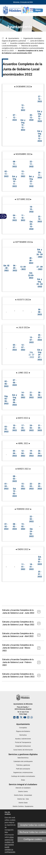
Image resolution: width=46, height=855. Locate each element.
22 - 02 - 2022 (31, 519)
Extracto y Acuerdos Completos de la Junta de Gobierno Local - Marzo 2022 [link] (18, 648)
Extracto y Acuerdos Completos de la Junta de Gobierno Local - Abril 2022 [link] (18, 634)
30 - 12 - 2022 (40, 138)
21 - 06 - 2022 (31, 395)
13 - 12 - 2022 (23, 107)
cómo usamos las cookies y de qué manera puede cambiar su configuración (10, 844)
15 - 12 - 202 (23, 127)
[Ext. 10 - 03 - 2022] (14, 492)
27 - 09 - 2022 (40, 268)
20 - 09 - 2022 (31, 260)
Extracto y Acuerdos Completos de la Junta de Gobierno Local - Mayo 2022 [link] (18, 623)
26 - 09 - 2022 (40, 255)
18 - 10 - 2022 (31, 209)
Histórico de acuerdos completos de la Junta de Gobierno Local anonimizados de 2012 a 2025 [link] (23, 48)
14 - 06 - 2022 (23, 395)
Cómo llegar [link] (23, 714)
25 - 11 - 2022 (31, 183)
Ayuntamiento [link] (13, 38)
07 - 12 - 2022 (14, 117)
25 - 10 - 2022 (40, 219)
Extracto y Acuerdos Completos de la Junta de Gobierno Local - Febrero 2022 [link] (18, 662)
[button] (38, 10)
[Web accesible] (2, 216)
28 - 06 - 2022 (40, 395)
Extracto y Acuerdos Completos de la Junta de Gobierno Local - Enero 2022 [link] (18, 675)
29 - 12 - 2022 (40, 118)
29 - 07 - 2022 (40, 357)
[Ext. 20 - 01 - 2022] (40, 560)
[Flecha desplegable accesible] (5, 216)
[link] (21, 10)
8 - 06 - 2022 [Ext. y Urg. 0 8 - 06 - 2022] (14, 400)
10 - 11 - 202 (14, 183)
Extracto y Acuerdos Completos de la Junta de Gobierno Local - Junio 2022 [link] (18, 611)
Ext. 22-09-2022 (31, 275)
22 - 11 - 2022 (31, 164)
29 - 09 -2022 (40, 285)
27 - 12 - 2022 (40, 99)
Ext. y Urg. (23, 121)
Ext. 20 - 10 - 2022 (31, 225)
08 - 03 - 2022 (14, 478)
